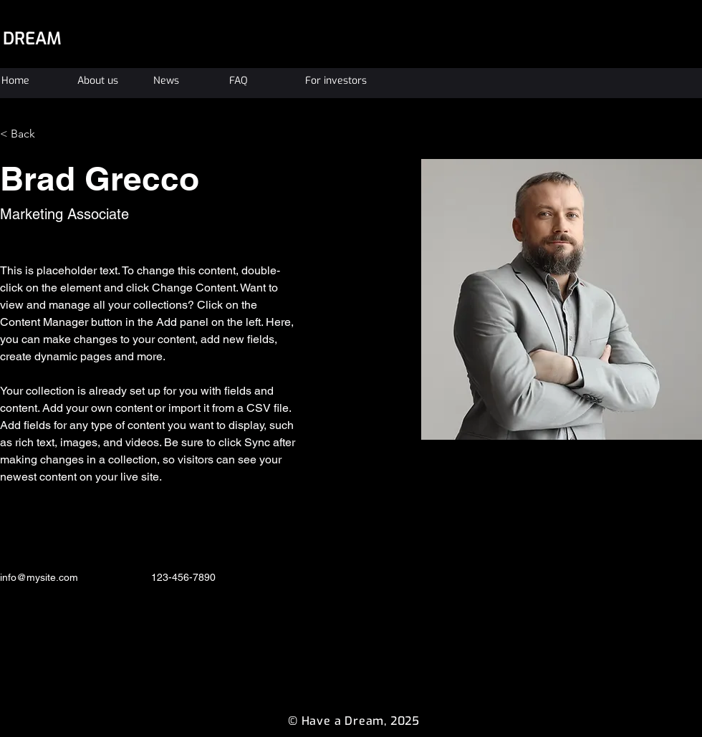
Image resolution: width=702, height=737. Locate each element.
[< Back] (28, 133)
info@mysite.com (39, 577)
